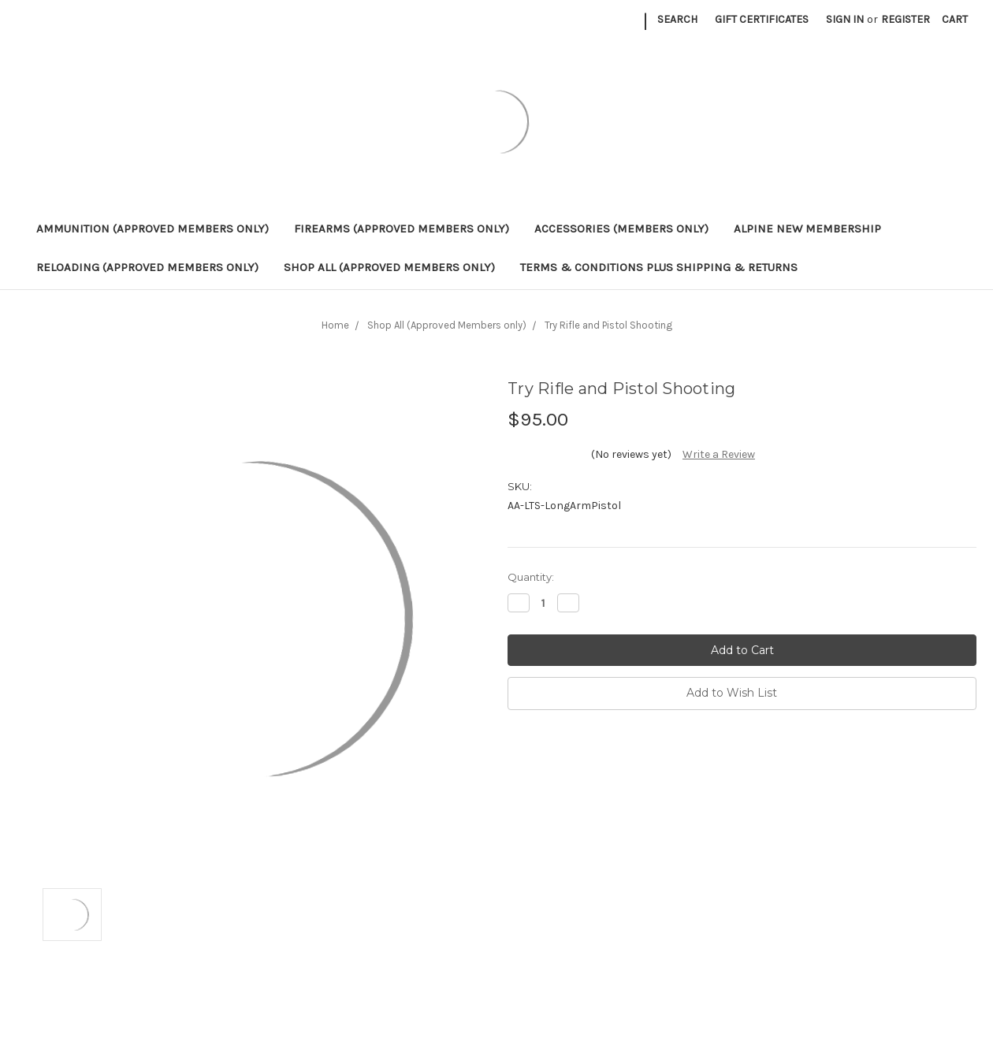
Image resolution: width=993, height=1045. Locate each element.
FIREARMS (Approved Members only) (401, 228)
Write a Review (718, 454)
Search (677, 19)
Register (905, 19)
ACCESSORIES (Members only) (621, 228)
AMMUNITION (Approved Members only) (152, 228)
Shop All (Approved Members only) (389, 267)
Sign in (845, 19)
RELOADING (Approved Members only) (147, 267)
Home (335, 325)
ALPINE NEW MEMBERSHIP (807, 228)
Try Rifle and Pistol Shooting (608, 325)
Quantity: (531, 577)
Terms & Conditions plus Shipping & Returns (659, 267)
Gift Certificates (762, 19)
